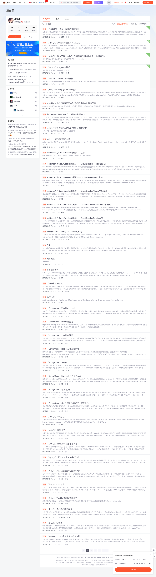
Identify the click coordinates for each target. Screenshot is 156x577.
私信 (30, 37)
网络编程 (49, 259)
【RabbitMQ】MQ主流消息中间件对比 (61, 536)
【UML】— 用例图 (17, 73)
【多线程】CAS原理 (53, 484)
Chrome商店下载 (90, 562)
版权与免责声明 (108, 562)
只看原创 (47, 24)
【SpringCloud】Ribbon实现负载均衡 (61, 349)
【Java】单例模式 (53, 283)
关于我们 (60, 557)
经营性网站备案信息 (107, 560)
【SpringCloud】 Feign (55, 362)
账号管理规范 (99, 562)
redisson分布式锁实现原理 (56, 139)
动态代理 (49, 297)
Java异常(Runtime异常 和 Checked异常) (62, 232)
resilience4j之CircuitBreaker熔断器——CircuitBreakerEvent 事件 (73, 177)
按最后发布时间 (122, 24)
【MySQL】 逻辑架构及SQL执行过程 (61, 457)
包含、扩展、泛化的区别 (20, 76)
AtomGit (33, 2)
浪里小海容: (12, 141)
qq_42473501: (13, 133)
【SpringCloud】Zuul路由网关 (58, 335)
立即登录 (133, 569)
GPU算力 (43, 2)
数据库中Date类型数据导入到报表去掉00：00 (22, 152)
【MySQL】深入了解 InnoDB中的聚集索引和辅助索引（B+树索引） (74, 56)
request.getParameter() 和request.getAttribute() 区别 (20, 81)
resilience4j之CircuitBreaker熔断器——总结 (64, 153)
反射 (47, 245)
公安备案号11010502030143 (63, 560)
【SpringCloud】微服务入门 (57, 389)
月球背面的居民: (14, 155)
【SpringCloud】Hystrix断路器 (58, 322)
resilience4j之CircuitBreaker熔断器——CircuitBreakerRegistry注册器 (74, 164)
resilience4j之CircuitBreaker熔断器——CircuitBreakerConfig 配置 (73, 218)
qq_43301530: (13, 147)
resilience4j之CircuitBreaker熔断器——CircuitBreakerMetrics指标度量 (75, 191)
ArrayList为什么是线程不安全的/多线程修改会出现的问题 (69, 103)
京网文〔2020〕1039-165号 (93, 560)
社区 (25, 2)
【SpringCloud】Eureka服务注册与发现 (62, 376)
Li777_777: (12, 127)
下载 (20, 2)
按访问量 (134, 24)
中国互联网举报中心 (78, 562)
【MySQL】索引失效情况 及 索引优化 (61, 43)
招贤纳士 (67, 557)
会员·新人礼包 (120, 2)
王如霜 (10, 10)
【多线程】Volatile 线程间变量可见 (60, 498)
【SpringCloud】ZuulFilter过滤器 (59, 308)
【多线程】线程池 (52, 523)
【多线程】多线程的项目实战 (57, 509)
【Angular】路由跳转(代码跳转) (22, 69)
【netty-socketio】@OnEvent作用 (59, 90)
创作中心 (137, 2)
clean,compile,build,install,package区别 (21, 138)
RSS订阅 (143, 24)
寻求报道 (81, 557)
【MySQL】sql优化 (53, 417)
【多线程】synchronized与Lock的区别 (61, 471)
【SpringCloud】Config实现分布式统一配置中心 (66, 403)
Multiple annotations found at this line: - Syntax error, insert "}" (22, 124)
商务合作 (74, 557)
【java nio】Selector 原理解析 (58, 78)
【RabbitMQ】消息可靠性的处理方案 (61, 29)
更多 (52, 2)
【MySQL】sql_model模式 (56, 67)
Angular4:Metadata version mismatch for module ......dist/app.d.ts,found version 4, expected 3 (22, 130)
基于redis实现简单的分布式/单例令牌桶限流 (64, 114)
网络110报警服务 (67, 562)
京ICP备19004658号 (78, 560)
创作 (147, 2)
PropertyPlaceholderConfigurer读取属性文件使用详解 (22, 65)
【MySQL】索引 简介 (54, 430)
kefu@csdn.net (104, 557)
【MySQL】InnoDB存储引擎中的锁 (60, 444)
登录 (108, 2)
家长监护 (58, 562)
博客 (14, 2)
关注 (14, 37)
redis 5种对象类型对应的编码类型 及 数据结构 (65, 128)
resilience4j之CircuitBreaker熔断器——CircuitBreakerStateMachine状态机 (77, 204)
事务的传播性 (50, 270)
